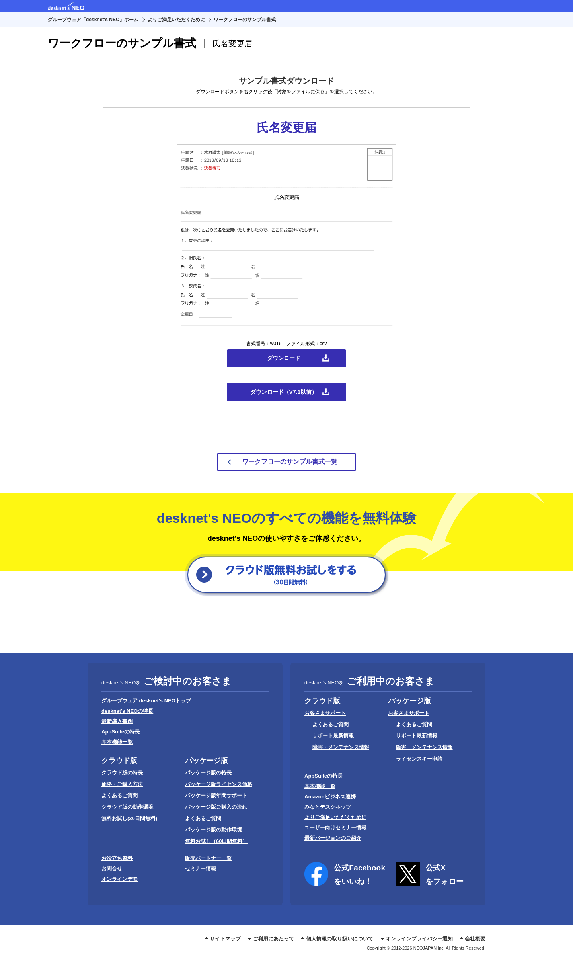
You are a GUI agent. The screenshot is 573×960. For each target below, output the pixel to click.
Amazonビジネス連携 (330, 797)
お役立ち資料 (117, 858)
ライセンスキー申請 (419, 759)
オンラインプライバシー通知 (419, 939)
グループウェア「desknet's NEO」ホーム (93, 19)
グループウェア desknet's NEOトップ (146, 701)
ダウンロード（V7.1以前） (284, 392)
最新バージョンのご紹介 (332, 838)
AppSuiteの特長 (120, 732)
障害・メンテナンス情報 (340, 747)
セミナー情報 (200, 869)
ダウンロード (283, 358)
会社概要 (475, 939)
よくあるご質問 (119, 795)
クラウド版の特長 (122, 773)
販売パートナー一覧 (208, 858)
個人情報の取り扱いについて (339, 939)
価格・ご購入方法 (122, 784)
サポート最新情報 (333, 736)
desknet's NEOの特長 (127, 711)
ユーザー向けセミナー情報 (335, 828)
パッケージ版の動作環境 (213, 830)
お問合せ (111, 869)
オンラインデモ (119, 879)
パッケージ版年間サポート (216, 795)
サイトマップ (225, 939)
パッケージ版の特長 (208, 773)
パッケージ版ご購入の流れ (216, 807)
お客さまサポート (325, 713)
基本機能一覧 (117, 742)
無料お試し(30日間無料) (129, 818)
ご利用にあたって (273, 939)
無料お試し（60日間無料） (216, 841)
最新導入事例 (117, 721)
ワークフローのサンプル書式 (245, 19)
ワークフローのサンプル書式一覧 (289, 461)
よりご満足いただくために (176, 19)
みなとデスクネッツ (327, 807)
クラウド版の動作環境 (127, 807)
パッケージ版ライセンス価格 (218, 784)
